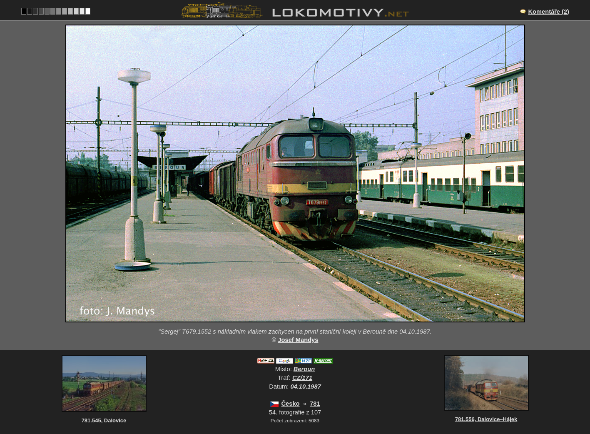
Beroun (304, 369)
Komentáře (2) (548, 11)
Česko (290, 403)
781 (315, 403)
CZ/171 (302, 377)
